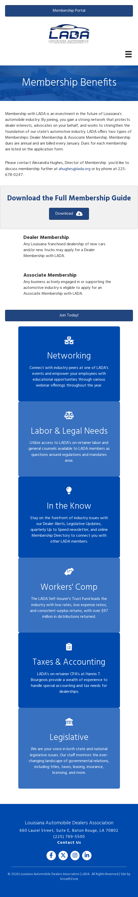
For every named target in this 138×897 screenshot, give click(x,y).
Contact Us (69, 842)
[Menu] (128, 54)
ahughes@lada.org (74, 169)
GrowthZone (69, 879)
